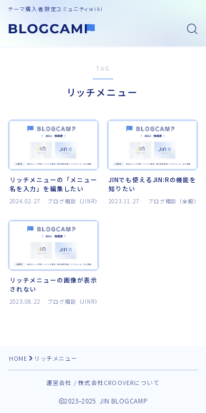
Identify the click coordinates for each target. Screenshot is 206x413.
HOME (18, 358)
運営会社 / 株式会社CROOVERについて (103, 382)
